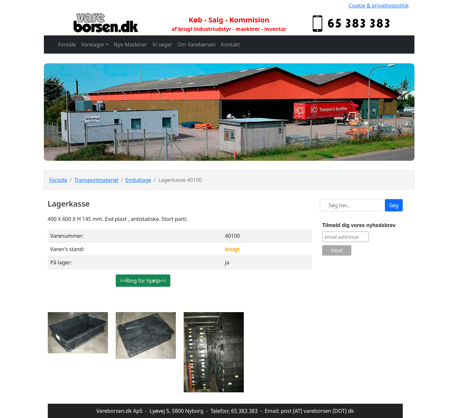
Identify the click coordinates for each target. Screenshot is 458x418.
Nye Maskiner (130, 44)
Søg (393, 205)
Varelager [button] (93, 44)
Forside (67, 44)
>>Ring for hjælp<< (143, 280)
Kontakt (230, 44)
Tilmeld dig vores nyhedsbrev (359, 225)
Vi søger (162, 44)
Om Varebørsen (196, 44)
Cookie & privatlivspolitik (379, 5)
